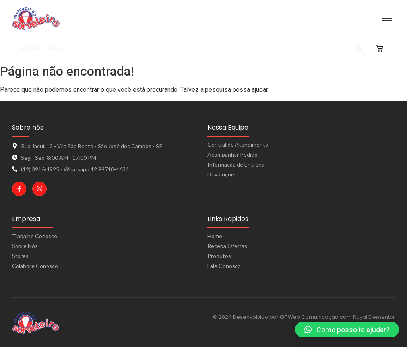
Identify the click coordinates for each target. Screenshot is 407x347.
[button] (347, 329)
